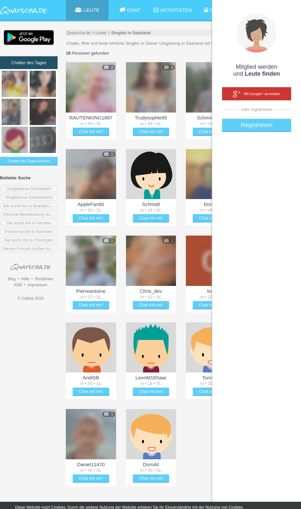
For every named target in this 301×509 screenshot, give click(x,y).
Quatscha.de (78, 32)
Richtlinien (44, 279)
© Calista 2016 (30, 298)
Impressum (37, 285)
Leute (101, 32)
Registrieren (256, 125)
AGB (17, 285)
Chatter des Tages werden (29, 161)
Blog (11, 279)
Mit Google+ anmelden (256, 94)
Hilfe (25, 279)
